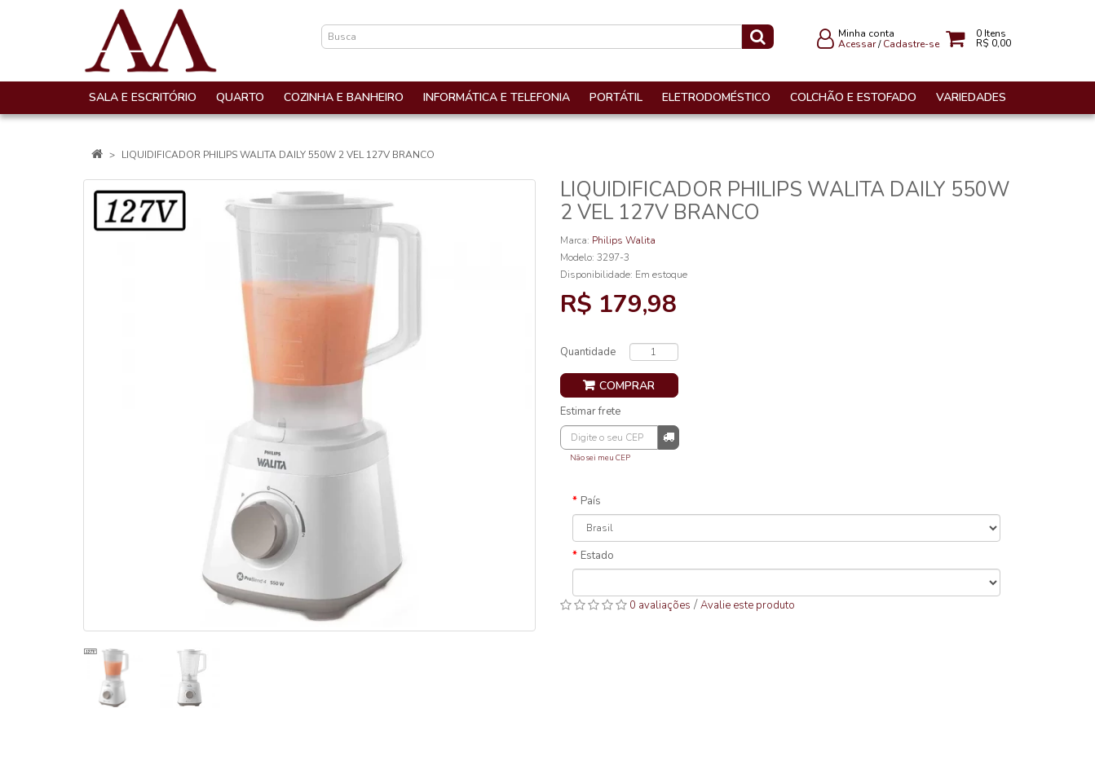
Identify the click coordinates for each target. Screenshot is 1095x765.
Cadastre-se (911, 44)
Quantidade (588, 352)
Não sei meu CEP (600, 457)
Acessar (857, 44)
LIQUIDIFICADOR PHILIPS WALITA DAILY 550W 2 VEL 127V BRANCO (278, 154)
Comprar (627, 385)
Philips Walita (624, 240)
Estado (597, 555)
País (591, 501)
